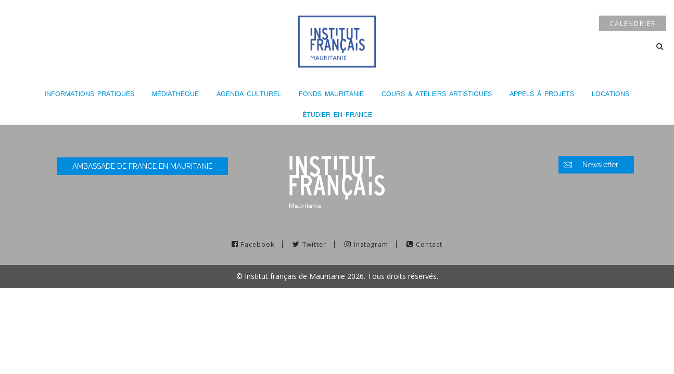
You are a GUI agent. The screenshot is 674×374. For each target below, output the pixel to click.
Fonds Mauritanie (331, 93)
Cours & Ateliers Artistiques (436, 93)
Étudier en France (337, 114)
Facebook (257, 244)
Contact (429, 244)
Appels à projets (542, 93)
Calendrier (632, 23)
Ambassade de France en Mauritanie (142, 166)
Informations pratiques (89, 93)
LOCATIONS (610, 93)
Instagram (371, 244)
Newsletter (600, 165)
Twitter (314, 244)
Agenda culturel (249, 93)
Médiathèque (175, 93)
